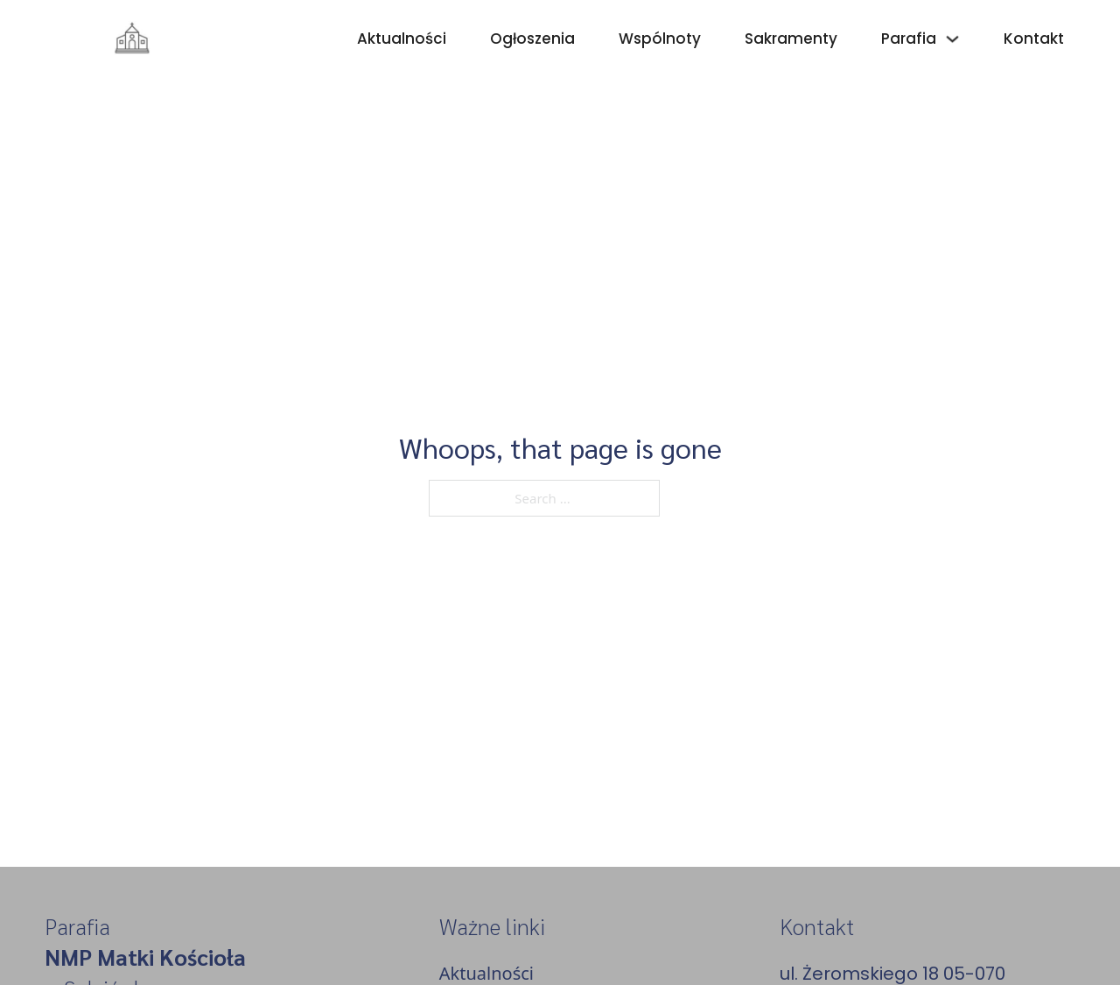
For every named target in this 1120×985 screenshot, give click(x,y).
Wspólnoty (660, 38)
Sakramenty (791, 38)
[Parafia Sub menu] (952, 39)
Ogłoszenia (532, 38)
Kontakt (1034, 38)
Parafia (908, 38)
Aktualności (401, 38)
